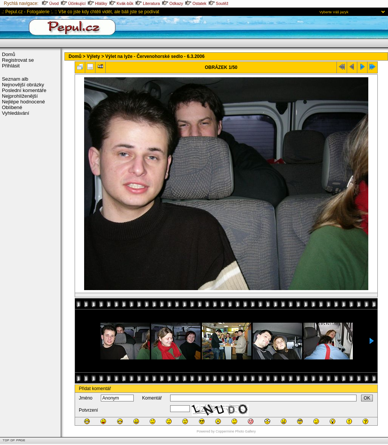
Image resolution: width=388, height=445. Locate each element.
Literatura (148, 3)
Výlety (93, 56)
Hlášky (97, 3)
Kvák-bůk (121, 3)
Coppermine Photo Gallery (236, 431)
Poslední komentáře (24, 90)
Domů (8, 54)
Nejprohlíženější (20, 96)
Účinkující (73, 3)
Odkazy (172, 3)
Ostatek (196, 3)
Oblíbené (12, 107)
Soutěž (218, 3)
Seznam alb (15, 79)
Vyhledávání (15, 113)
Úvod (50, 3)
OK (367, 398)
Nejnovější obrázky (23, 84)
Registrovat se (18, 60)
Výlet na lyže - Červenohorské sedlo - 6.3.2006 (155, 56)
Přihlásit (11, 66)
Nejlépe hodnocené (23, 102)
